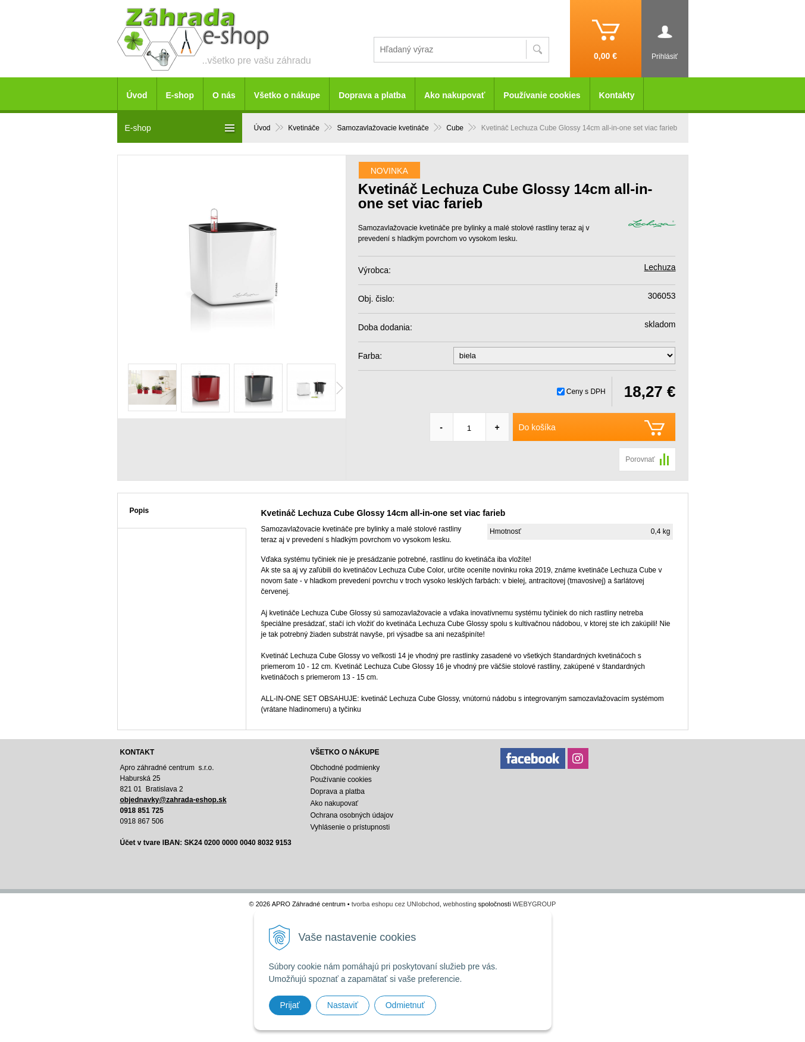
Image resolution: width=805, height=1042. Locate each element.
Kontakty (617, 95)
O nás (224, 95)
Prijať (290, 1005)
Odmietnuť (405, 1005)
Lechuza (660, 267)
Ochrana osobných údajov (351, 815)
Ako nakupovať (454, 95)
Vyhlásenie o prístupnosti (350, 827)
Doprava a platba (372, 95)
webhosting (460, 904)
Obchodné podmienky (345, 767)
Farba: (370, 356)
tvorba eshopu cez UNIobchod (396, 904)
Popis (139, 510)
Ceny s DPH (586, 391)
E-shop (180, 95)
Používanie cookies (541, 95)
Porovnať (639, 459)
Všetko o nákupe (287, 95)
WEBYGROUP (534, 904)
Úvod (137, 95)
